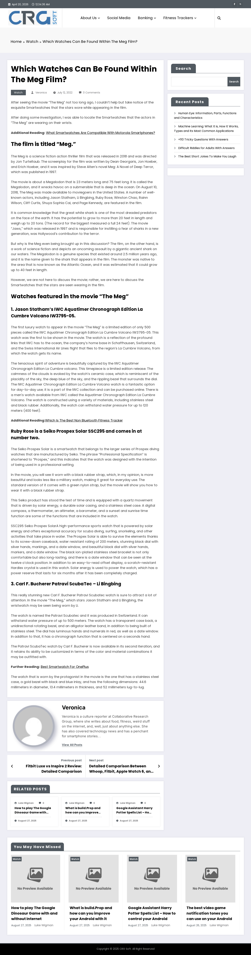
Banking (147, 17)
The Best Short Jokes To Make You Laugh (207, 156)
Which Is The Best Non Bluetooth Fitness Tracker (84, 420)
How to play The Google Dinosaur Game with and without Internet (33, 810)
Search (183, 68)
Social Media (119, 17)
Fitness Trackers (179, 17)
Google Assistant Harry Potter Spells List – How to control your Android (134, 810)
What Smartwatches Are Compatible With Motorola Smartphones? (100, 132)
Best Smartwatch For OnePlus (65, 666)
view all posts (72, 745)
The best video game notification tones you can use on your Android (210, 913)
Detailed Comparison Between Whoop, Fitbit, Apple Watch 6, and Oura (121, 769)
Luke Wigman (26, 803)
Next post (96, 760)
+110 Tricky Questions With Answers (203, 139)
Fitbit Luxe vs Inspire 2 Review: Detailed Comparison (54, 769)
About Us (90, 17)
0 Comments (91, 92)
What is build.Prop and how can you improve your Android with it (82, 810)
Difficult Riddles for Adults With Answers (206, 148)
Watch (18, 92)
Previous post (71, 760)
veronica (41, 92)
